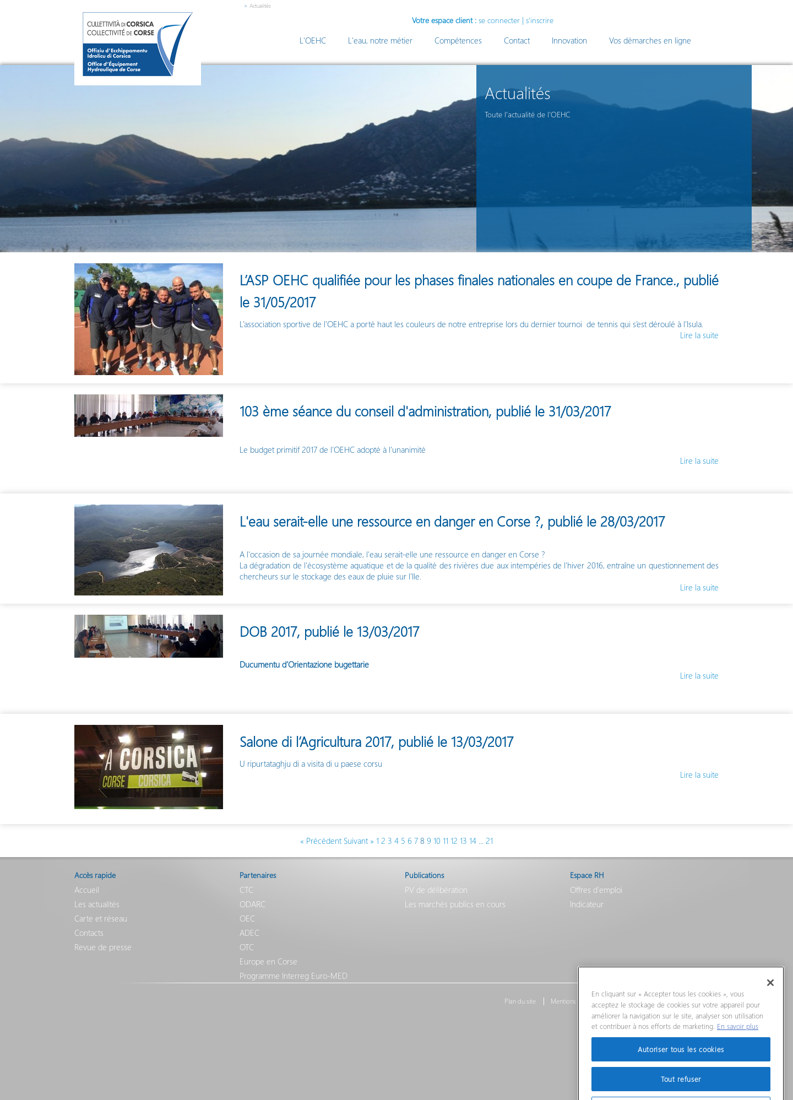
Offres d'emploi (596, 889)
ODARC (252, 903)
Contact (517, 40)
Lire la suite (699, 334)
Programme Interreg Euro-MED (293, 975)
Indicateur (587, 903)
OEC (247, 918)
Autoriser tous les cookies (681, 1066)
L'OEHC (313, 40)
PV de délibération (436, 889)
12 (454, 840)
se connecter (499, 20)
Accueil (86, 889)
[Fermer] (770, 1001)
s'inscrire (539, 20)
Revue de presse (103, 946)
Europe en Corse (268, 961)
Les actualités (97, 903)
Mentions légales (573, 1001)
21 (489, 840)
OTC (247, 946)
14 (472, 840)
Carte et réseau (100, 918)
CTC (246, 889)
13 (463, 840)
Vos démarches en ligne (650, 40)
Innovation (569, 40)
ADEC (249, 932)
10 (437, 840)
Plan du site (520, 1001)
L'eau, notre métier (380, 40)
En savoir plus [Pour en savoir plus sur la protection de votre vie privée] (737, 1044)
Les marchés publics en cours (455, 903)
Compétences (458, 40)
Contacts (89, 932)
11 (445, 840)
